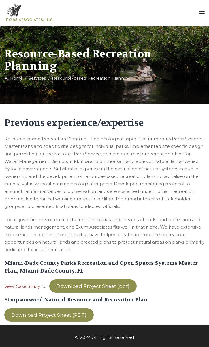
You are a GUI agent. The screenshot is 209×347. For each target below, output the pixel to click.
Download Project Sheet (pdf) (92, 286)
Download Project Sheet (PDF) (48, 315)
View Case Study (22, 286)
